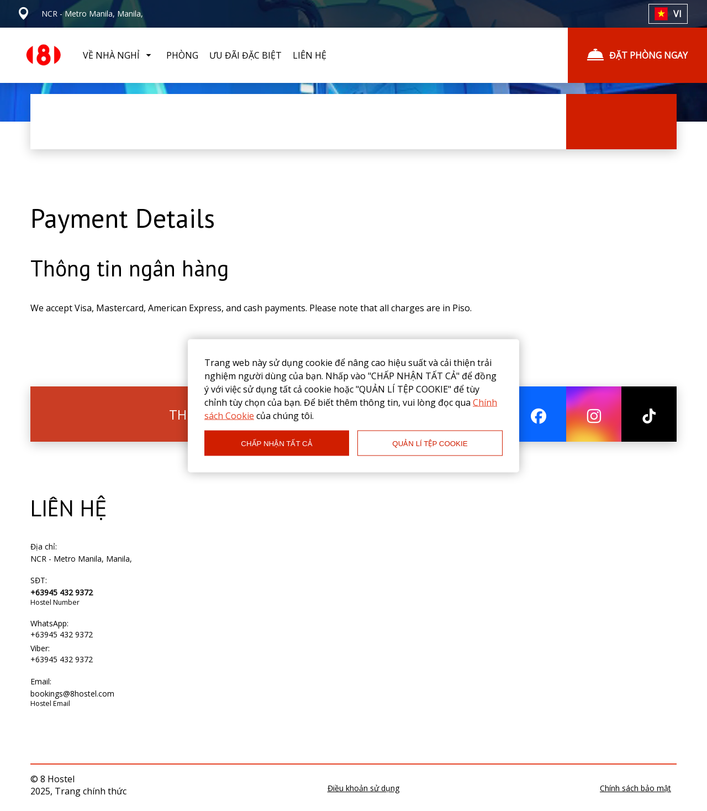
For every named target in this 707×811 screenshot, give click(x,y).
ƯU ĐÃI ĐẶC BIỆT (245, 55)
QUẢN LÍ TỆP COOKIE (429, 443)
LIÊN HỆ (309, 55)
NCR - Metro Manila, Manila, (81, 558)
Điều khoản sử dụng (363, 788)
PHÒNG (182, 55)
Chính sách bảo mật (635, 788)
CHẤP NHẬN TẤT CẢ (276, 443)
